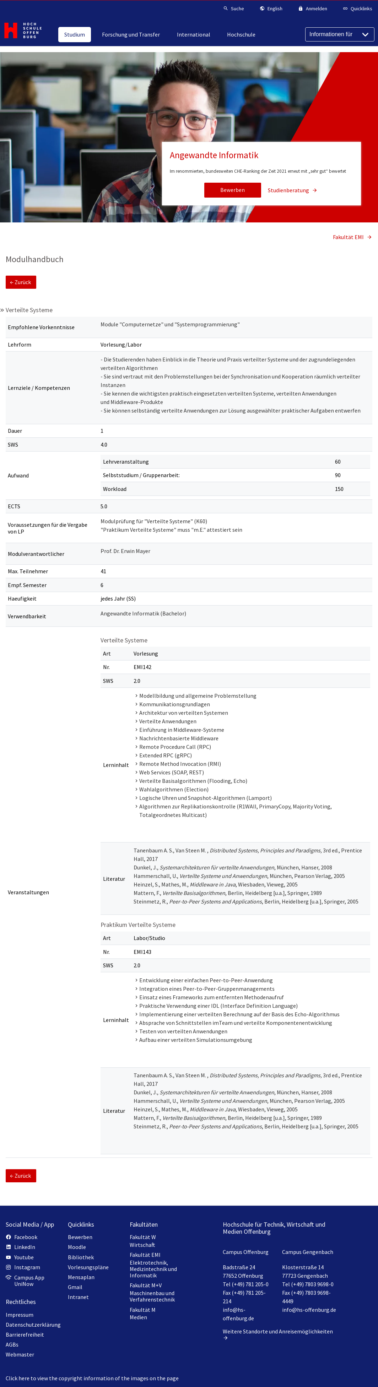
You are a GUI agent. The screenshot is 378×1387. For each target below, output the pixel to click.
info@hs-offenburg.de (309, 1309)
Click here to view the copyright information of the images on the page (92, 1378)
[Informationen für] (339, 34)
